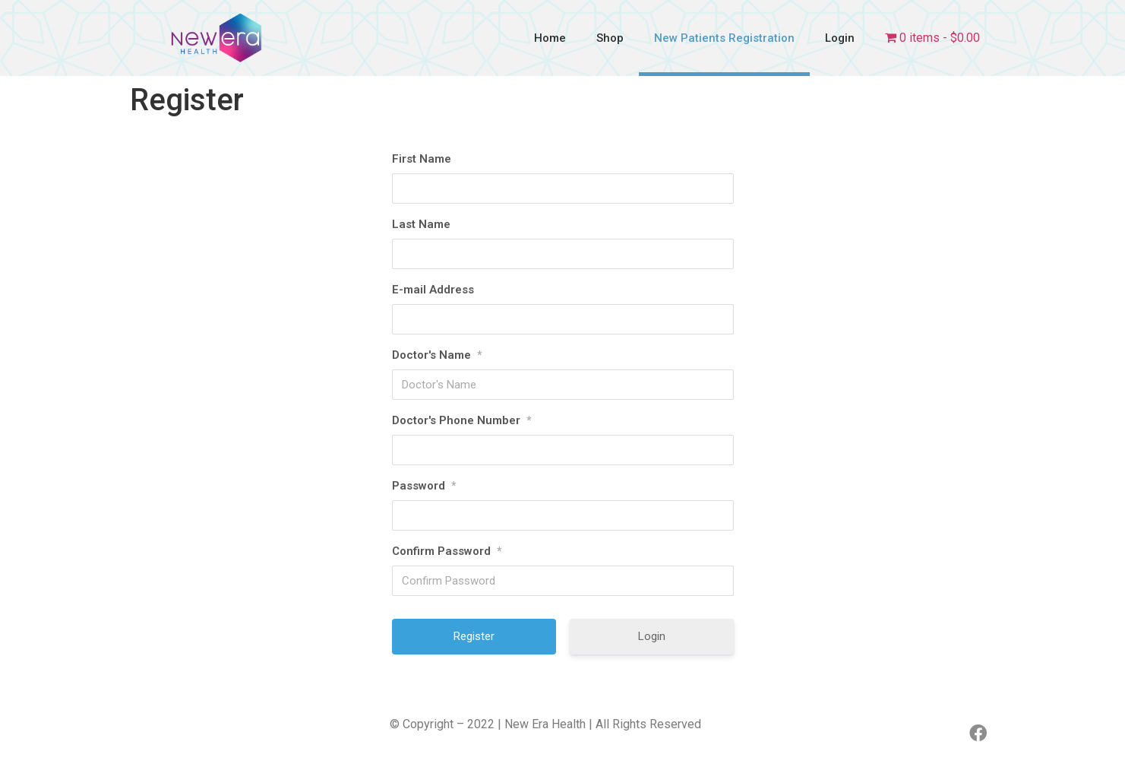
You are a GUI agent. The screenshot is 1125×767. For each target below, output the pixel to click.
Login (840, 38)
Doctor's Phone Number (461, 420)
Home (550, 38)
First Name (421, 159)
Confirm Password (446, 551)
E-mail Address (433, 289)
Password (424, 485)
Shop (610, 38)
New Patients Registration (724, 38)
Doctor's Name (437, 355)
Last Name (421, 224)
